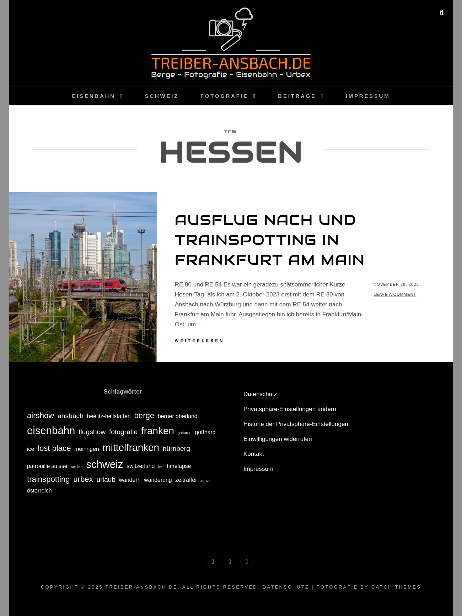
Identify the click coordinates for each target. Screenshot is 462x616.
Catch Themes (396, 587)
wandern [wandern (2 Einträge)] (130, 480)
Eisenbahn (94, 96)
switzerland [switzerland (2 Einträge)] (141, 466)
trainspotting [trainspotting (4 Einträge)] (48, 479)
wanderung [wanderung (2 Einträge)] (158, 480)
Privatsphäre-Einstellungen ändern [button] (289, 409)
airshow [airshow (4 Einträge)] (40, 415)
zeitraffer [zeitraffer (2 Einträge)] (186, 480)
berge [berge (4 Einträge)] (144, 415)
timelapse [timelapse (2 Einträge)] (179, 466)
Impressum (368, 96)
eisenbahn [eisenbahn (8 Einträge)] (51, 430)
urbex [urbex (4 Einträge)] (83, 479)
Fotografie (224, 96)
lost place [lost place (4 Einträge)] (54, 448)
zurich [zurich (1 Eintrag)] (205, 480)
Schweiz (162, 96)
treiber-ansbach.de (141, 587)
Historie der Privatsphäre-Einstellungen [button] (295, 424)
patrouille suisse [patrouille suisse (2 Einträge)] (47, 466)
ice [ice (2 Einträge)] (30, 449)
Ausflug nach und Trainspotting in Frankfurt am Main (270, 240)
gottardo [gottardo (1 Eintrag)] (185, 433)
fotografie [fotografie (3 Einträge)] (123, 432)
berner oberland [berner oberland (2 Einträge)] (178, 416)
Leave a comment (395, 294)
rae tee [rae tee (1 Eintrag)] (76, 466)
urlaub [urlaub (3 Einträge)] (106, 479)
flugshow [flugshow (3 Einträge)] (92, 432)
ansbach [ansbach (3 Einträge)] (71, 416)
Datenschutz (260, 394)
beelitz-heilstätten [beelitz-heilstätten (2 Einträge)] (109, 416)
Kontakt (253, 454)
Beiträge (297, 96)
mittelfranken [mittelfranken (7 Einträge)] (131, 447)
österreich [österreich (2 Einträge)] (39, 491)
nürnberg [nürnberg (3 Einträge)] (176, 448)
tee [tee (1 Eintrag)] (160, 466)
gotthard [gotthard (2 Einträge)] (205, 432)
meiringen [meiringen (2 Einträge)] (86, 449)
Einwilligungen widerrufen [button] (277, 439)
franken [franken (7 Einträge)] (157, 430)
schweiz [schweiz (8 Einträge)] (104, 464)
